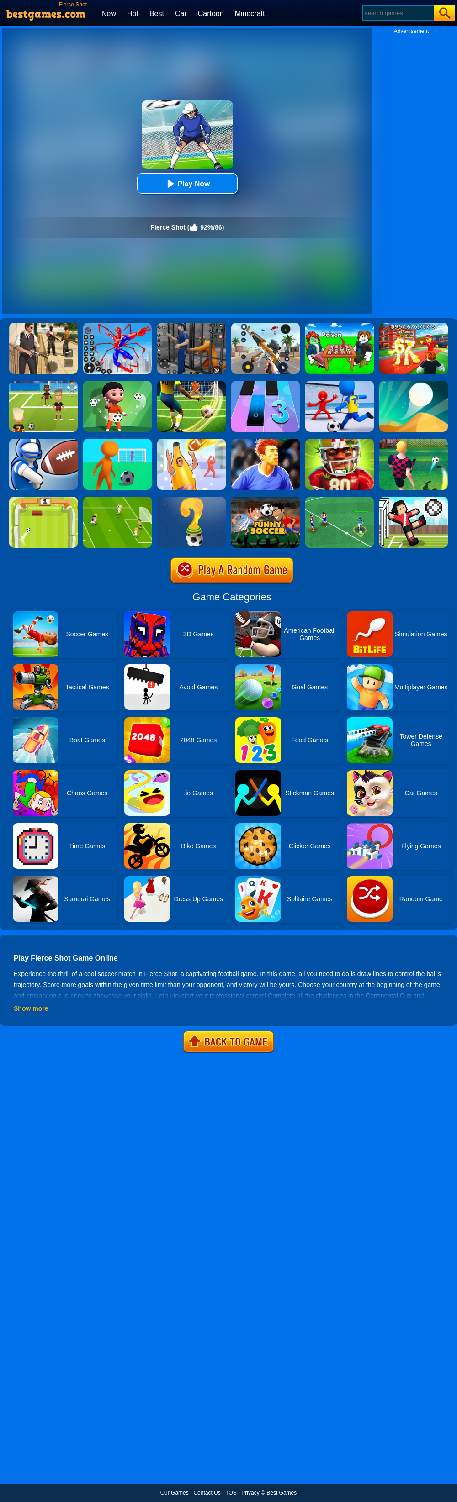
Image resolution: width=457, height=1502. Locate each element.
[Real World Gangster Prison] (191, 326)
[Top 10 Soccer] (117, 500)
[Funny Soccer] (265, 500)
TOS (230, 1493)
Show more (31, 1008)
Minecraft (250, 13)
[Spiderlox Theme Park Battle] (117, 326)
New (108, 13)
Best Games (281, 1493)
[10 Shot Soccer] (413, 442)
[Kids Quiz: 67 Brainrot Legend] (413, 326)
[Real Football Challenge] (265, 442)
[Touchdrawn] (43, 442)
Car (181, 13)
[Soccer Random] (413, 500)
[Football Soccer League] (339, 500)
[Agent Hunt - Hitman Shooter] (43, 326)
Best (156, 13)
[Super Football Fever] (339, 384)
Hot (132, 13)
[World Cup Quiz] (191, 500)
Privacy (250, 1493)
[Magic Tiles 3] (265, 384)
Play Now (187, 183)
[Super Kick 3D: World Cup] (117, 442)
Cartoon (211, 13)
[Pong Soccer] (43, 500)
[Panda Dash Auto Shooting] (265, 326)
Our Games (174, 1493)
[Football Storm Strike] (191, 384)
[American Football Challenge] (339, 442)
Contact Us (206, 1493)
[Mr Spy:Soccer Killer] (117, 384)
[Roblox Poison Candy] (339, 326)
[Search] (397, 13)
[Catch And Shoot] (191, 442)
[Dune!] (413, 384)
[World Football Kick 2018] (43, 384)
